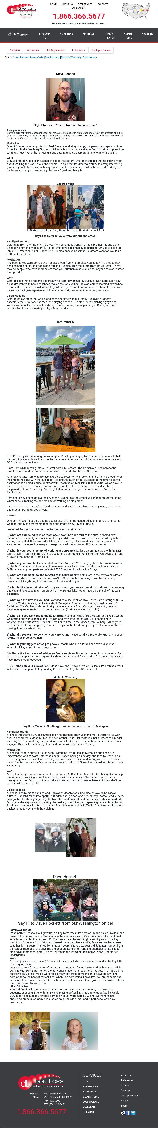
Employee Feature (101, 50)
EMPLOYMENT (79, 8)
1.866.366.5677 (79, 16)
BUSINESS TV (44, 36)
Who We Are (33, 50)
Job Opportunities (55, 50)
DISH (85, 1081)
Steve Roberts (20, 57)
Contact (125, 1085)
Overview (15, 50)
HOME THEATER (109, 36)
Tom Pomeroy (52, 57)
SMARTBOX (66, 34)
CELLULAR (88, 34)
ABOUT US (67, 4)
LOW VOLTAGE (91, 1101)
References (127, 1080)
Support (125, 1100)
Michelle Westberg (71, 57)
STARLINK (147, 34)
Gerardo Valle (37, 57)
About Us (126, 1075)
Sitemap (125, 1090)
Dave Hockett (90, 57)
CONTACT (103, 4)
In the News (78, 50)
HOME (53, 4)
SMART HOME (128, 36)
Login (124, 1105)
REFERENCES (85, 4)
